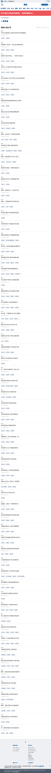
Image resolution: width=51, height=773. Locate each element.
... (21, 273)
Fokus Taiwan (30, 743)
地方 (43, 8)
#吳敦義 (7, 329)
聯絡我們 (26, 756)
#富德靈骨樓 (8, 397)
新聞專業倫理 (36, 754)
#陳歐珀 (3, 240)
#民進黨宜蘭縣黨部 (10, 240)
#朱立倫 (3, 632)
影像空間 (22, 759)
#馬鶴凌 (3, 397)
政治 (12, 8)
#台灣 (2, 139)
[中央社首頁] (25, 4)
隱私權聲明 (21, 756)
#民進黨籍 (17, 273)
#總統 (12, 665)
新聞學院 (25, 748)
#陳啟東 (7, 520)
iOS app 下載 (14, 747)
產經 (24, 8)
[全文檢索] (49, 4)
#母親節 (15, 150)
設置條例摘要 (28, 754)
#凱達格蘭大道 (9, 150)
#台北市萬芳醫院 (20, 576)
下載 (48, 1)
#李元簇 (7, 61)
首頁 (2, 17)
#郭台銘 (7, 262)
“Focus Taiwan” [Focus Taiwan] (15, 771)
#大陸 (7, 609)
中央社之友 (14, 761)
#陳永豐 (7, 251)
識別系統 (17, 754)
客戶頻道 (17, 759)
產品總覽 (12, 759)
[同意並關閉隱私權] (50, 766)
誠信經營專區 (14, 756)
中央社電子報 (31, 748)
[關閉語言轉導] (50, 770)
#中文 (2, 341)
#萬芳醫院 (3, 621)
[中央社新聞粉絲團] (10, 740)
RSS (19, 761)
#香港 (2, 553)
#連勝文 (7, 542)
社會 (40, 8)
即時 (8, 8)
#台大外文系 (8, 161)
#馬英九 (3, 38)
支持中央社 (44, 4)
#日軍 (7, 206)
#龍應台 (6, 553)
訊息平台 (27, 759)
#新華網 (11, 609)
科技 (32, 8)
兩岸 (20, 8)
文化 (47, 8)
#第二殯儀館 (4, 486)
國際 (16, 8)
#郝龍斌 (7, 587)
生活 (36, 8)
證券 (28, 8)
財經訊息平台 (33, 759)
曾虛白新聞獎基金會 (15, 764)
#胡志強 (12, 632)
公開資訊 (22, 754)
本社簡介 (12, 754)
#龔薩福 (7, 643)
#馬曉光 (7, 531)
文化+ (16, 748)
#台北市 (3, 94)
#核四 (11, 139)
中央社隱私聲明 (40, 766)
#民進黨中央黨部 (9, 385)
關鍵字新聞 (6, 17)
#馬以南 (7, 49)
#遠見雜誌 (8, 128)
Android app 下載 (22, 747)
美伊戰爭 (3, 8)
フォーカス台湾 (22, 743)
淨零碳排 (20, 748)
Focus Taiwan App (32, 747)
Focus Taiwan (14, 743)
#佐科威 (7, 352)
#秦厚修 (7, 38)
